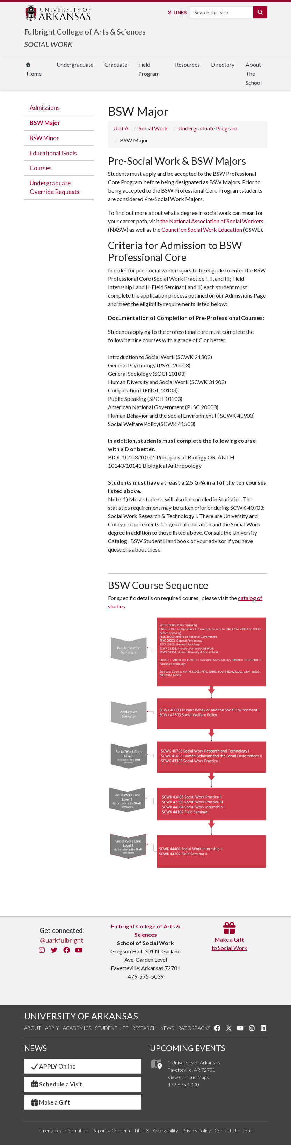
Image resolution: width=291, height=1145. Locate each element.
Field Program (149, 69)
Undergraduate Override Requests (55, 187)
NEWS (35, 1048)
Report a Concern (111, 1130)
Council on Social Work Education (201, 229)
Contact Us (226, 1130)
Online (53, 1066)
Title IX (141, 1130)
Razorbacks (194, 1028)
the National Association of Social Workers (211, 221)
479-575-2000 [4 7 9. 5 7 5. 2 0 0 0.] (183, 1084)
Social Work (153, 128)
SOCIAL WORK (48, 44)
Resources (187, 64)
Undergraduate (75, 64)
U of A (121, 128)
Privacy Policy (196, 1130)
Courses (41, 168)
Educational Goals (53, 153)
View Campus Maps (188, 1077)
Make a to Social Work (229, 939)
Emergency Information (63, 1130)
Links (177, 12)
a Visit (56, 1084)
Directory (222, 64)
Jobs (247, 1130)
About (32, 1028)
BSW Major (45, 122)
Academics (77, 1028)
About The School (254, 73)
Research (144, 1028)
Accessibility (165, 1130)
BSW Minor (44, 138)
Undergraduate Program (207, 128)
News (167, 1028)
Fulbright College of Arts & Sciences (85, 31)
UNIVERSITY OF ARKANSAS (81, 1016)
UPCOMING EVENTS (187, 1048)
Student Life (111, 1028)
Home (34, 69)
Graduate (115, 64)
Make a (50, 1102)
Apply (52, 1028)
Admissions (45, 107)
